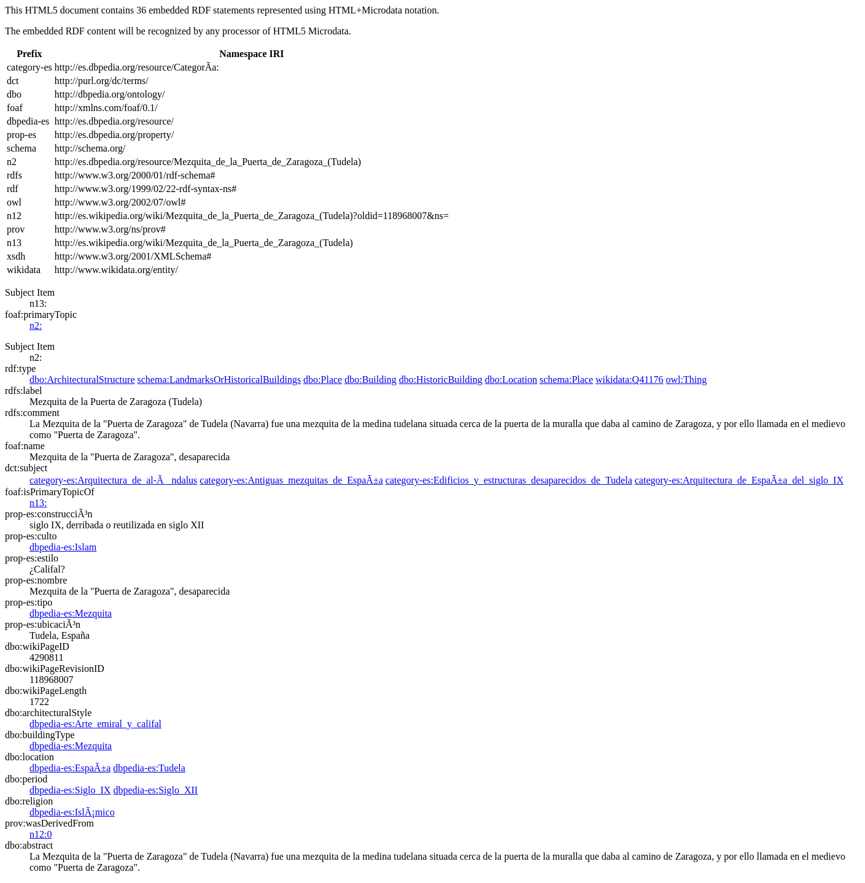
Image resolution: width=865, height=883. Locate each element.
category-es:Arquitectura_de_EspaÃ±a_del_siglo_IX (739, 480)
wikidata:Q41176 (629, 379)
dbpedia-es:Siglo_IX (70, 790)
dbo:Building (370, 379)
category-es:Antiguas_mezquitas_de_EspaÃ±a (291, 480)
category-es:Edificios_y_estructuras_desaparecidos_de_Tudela (509, 480)
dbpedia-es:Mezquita (70, 613)
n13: (38, 503)
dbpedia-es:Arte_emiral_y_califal (95, 724)
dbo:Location (511, 379)
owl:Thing (686, 379)
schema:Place (566, 379)
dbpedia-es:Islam (62, 547)
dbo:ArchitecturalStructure (82, 379)
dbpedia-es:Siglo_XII (155, 790)
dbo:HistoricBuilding (441, 379)
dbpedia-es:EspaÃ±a (70, 768)
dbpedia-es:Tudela (149, 768)
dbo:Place (322, 379)
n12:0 (40, 834)
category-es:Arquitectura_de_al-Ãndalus (113, 480)
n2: (35, 325)
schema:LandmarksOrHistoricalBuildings (219, 379)
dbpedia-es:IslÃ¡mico (72, 812)
